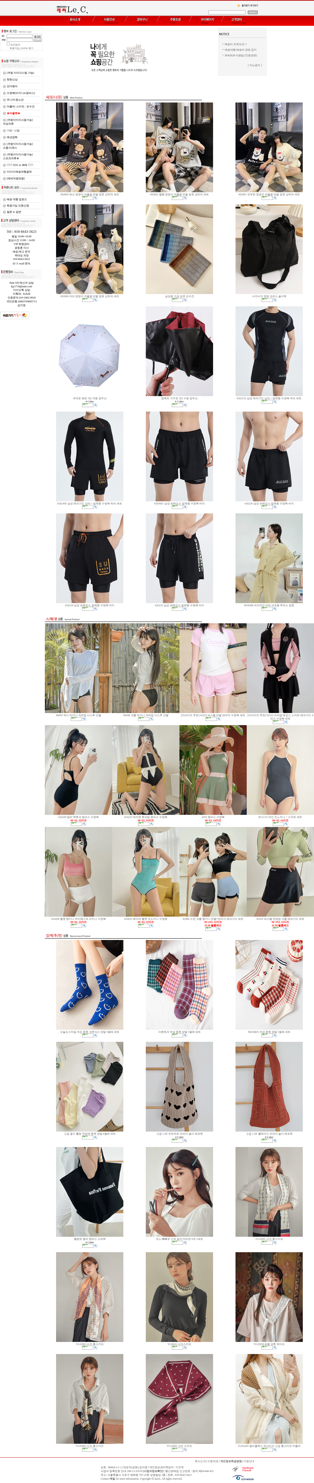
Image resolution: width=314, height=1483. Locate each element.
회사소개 (200, 1461)
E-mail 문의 (22, 263)
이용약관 (212, 1461)
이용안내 (249, 1461)
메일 (112, 1478)
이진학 (180, 1467)
